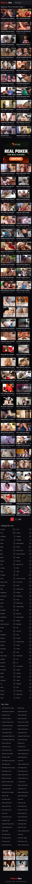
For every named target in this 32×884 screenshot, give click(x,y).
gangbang (8, 634)
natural (24, 561)
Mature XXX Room (7, 802)
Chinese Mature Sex (7, 725)
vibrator (24, 673)
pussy (22, 124)
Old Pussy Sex (22, 802)
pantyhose (24, 596)
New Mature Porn (6, 845)
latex (8, 698)
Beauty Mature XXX (23, 725)
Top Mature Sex (22, 788)
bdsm (8, 557)
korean (8, 694)
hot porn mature (6, 718)
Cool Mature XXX (6, 788)
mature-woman (24, 554)
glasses (8, 645)
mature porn (21, 743)
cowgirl (28, 137)
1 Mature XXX (21, 781)
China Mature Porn (7, 827)
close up (23, 175)
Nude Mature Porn (7, 785)
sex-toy (24, 631)
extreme (8, 613)
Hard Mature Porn (7, 771)
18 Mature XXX (6, 820)
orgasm (24, 201)
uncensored (24, 666)
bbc (8, 550)
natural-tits (24, 564)
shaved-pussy (24, 641)
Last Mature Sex (22, 732)
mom (11, 356)
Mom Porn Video (22, 838)
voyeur (24, 680)
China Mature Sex (22, 816)
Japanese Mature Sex (24, 750)
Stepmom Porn (6, 715)
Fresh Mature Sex (6, 816)
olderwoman (24, 589)
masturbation (8, 137)
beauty (8, 561)
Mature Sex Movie (23, 785)
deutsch (8, 585)
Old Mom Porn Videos (8, 792)
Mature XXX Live (22, 813)
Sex (6, 2)
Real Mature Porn (6, 774)
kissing (8, 691)
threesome (24, 655)
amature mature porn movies (9, 824)
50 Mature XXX (6, 757)
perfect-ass (24, 603)
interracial (8, 669)
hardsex (8, 666)
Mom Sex (20, 834)
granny (24, 20)
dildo (8, 589)
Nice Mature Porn (22, 711)
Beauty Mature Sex (23, 792)
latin (24, 529)
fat (8, 631)
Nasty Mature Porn (23, 778)
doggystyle (8, 592)
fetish (3, 124)
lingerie (24, 536)
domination (8, 596)
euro (8, 606)
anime (8, 540)
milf (14, 20)
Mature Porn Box (6, 778)
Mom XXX (20, 799)
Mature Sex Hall (22, 718)
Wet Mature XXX (6, 838)
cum (8, 33)
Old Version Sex (6, 746)
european (8, 610)
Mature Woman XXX (23, 764)
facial (8, 620)
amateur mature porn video (25, 736)
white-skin (24, 694)
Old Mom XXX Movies (7, 781)
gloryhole (8, 648)
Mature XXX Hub (6, 743)
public (24, 330)
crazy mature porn (7, 732)
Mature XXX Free (6, 806)
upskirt (24, 669)
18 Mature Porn (6, 841)
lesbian (24, 533)
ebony (8, 599)
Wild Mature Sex (22, 820)
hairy (8, 652)
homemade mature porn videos (9, 736)
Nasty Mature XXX (23, 729)
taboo (12, 124)
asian (8, 543)
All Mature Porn (6, 764)
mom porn (5, 813)
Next (19, 519)
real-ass (24, 613)
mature (3, 20)
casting (8, 568)
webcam (24, 683)
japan (8, 676)
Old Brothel (5, 831)
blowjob (25, 85)
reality (24, 620)
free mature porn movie (8, 760)
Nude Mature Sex (22, 739)
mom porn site (22, 827)
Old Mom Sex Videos (7, 753)
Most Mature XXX (22, 795)
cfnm (8, 571)
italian (8, 673)
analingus (8, 536)
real (27, 343)
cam (8, 564)
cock (12, 111)
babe (8, 547)
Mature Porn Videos (23, 722)
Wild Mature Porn (22, 841)
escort (8, 603)
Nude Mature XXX (6, 729)
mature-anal (24, 550)
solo (12, 279)
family (8, 627)
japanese (8, 680)
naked (24, 557)
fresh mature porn (7, 750)
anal (8, 533)
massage (24, 540)
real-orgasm (24, 617)
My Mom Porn (22, 746)
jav (8, 683)
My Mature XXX (6, 799)
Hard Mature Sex (22, 806)
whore (24, 698)
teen (18, 124)
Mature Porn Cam (22, 809)
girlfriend (8, 641)
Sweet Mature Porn (23, 774)
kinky (8, 687)
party (24, 599)
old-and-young (24, 578)
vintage (24, 676)
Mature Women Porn (23, 831)
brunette (23, 137)
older (24, 585)
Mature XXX (5, 795)
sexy (24, 634)
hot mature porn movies (8, 767)
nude (24, 571)
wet (24, 687)
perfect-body (24, 606)
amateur (13, 33)
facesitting (8, 617)
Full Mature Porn (22, 767)
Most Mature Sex (22, 757)
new (24, 568)
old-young (24, 582)
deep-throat (8, 582)
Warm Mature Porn (23, 753)
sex (24, 627)
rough (18, 395)
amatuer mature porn (8, 722)
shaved (24, 638)
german (8, 638)
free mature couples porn (9, 711)
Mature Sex (21, 708)
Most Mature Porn (23, 771)
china (8, 578)
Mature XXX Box (22, 715)
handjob (8, 659)
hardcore (8, 662)
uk (24, 662)
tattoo (24, 648)
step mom (9, 20)
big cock (28, 46)
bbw (8, 554)
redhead (24, 624)
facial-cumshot (8, 624)
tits (24, 659)
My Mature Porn (6, 834)
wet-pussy (24, 691)
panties (24, 592)
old (24, 575)
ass (29, 72)
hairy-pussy (8, 655)
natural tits (8, 343)
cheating (8, 575)
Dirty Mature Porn (7, 809)
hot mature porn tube (8, 708)
